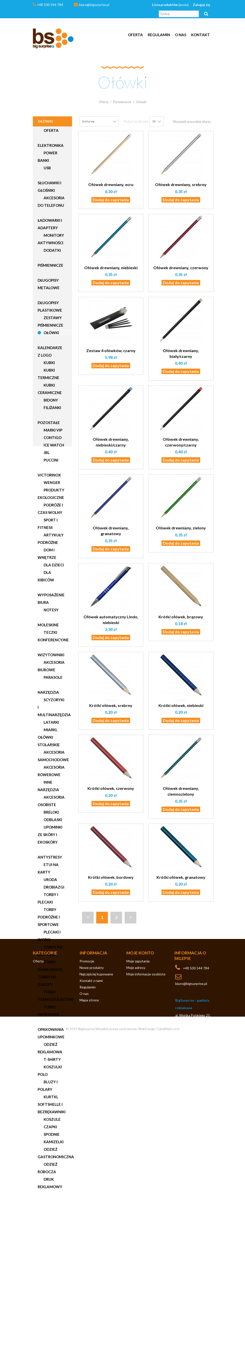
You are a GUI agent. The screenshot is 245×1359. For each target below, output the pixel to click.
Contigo (52, 437)
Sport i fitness (48, 524)
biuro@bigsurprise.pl (94, 5)
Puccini (50, 460)
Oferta (135, 34)
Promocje (87, 1232)
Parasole (53, 677)
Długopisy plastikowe (50, 306)
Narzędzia (48, 692)
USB (47, 168)
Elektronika (51, 145)
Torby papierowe (48, 1011)
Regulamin (159, 34)
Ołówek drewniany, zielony (181, 527)
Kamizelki (53, 1141)
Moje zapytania (138, 1232)
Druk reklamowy (50, 1183)
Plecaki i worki (49, 936)
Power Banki (47, 157)
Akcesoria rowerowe (51, 771)
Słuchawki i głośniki (49, 187)
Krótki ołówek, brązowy (181, 616)
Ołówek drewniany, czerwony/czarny (181, 442)
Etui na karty (48, 868)
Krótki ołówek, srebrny (110, 705)
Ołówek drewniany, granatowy (111, 530)
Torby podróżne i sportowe (49, 917)
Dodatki (52, 250)
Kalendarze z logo (50, 351)
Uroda (50, 879)
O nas (180, 34)
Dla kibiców (46, 576)
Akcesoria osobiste (51, 801)
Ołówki (51, 332)
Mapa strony (89, 1271)
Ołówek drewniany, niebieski (111, 267)
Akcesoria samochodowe (53, 756)
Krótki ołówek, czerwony (110, 788)
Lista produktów (170, 5)
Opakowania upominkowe (51, 1033)
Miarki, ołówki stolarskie (49, 737)
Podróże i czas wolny (50, 509)
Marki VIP (52, 430)
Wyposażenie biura (51, 599)
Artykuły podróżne (51, 539)
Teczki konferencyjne (53, 636)
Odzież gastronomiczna (55, 1153)
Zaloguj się (201, 5)
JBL (46, 452)
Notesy (51, 610)
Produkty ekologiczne (51, 494)
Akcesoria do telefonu (51, 202)
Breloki (51, 812)
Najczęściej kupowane (96, 1245)
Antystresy (50, 857)
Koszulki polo (50, 1071)
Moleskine (48, 625)
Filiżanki (52, 407)
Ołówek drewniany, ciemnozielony (181, 791)
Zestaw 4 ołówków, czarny (111, 350)
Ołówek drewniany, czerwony (180, 267)
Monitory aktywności (51, 239)
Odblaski (52, 819)
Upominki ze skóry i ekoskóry (50, 834)
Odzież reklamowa (50, 1048)
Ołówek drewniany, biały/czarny (181, 353)
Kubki (49, 362)
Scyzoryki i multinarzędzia (54, 707)
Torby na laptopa (50, 951)
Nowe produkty (92, 1239)
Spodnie (51, 1134)
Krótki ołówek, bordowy (111, 877)
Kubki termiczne (48, 374)
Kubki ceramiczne (50, 389)
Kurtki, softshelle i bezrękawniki (52, 1104)
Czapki (50, 1127)
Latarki (51, 722)
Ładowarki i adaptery (50, 224)
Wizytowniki (51, 655)
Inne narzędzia (48, 786)
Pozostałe (49, 422)
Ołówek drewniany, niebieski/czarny (111, 442)
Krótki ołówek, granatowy (181, 877)
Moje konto (140, 1224)
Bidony (50, 400)
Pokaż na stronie (136, 121)
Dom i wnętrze (47, 554)
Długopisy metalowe (49, 284)
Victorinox (49, 475)
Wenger (51, 482)
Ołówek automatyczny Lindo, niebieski (110, 619)
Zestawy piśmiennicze (50, 321)
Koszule (52, 1119)
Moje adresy (135, 1239)
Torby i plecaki (48, 898)
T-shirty (52, 1059)
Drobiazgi (53, 887)
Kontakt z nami (91, 1252)
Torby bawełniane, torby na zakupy (50, 973)
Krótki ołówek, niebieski (181, 705)
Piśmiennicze (50, 265)
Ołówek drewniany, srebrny (181, 184)
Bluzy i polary (48, 1086)
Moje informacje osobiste (145, 1245)
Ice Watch (53, 445)
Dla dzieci (53, 565)
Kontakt (200, 34)
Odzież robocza (47, 1168)
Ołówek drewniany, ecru (110, 184)
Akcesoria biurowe (51, 666)
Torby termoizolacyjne (55, 996)
